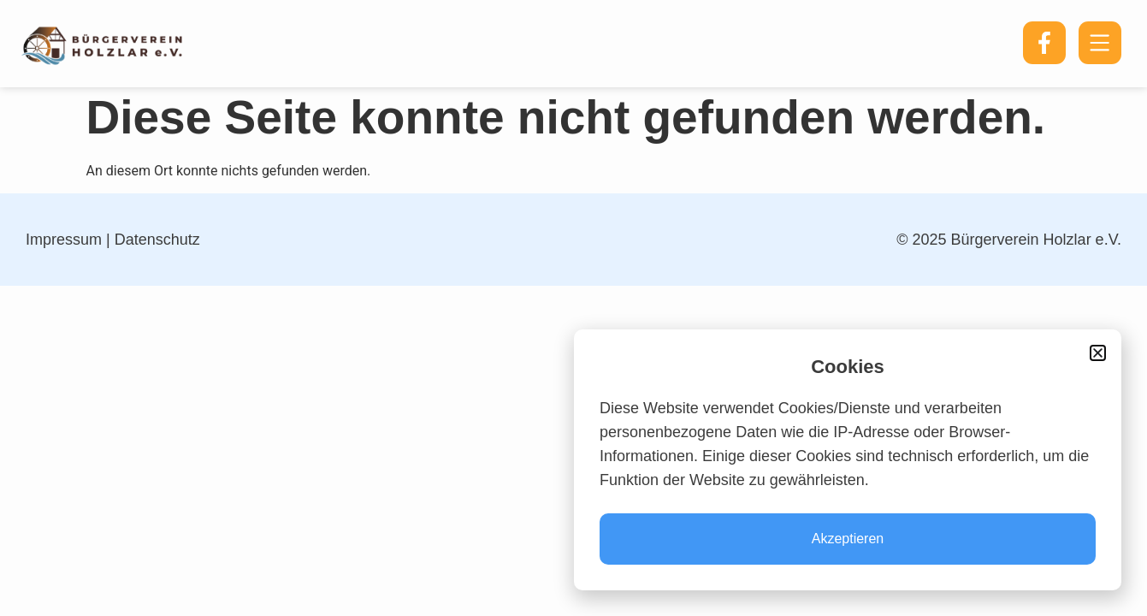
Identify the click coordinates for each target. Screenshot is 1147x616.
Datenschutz (157, 239)
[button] (1097, 352)
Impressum (64, 239)
